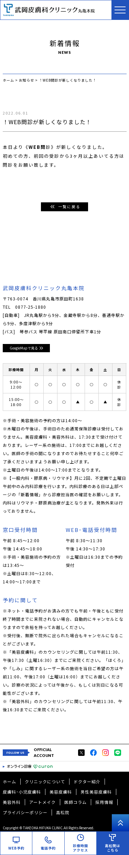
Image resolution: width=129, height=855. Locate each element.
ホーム (9, 781)
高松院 (62, 812)
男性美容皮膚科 (96, 792)
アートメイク (42, 802)
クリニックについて (45, 781)
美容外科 (12, 802)
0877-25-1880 (30, 307)
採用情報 (104, 802)
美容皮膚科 (61, 792)
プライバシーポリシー (25, 812)
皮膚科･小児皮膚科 (22, 792)
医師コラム (75, 802)
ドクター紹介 (87, 781)
